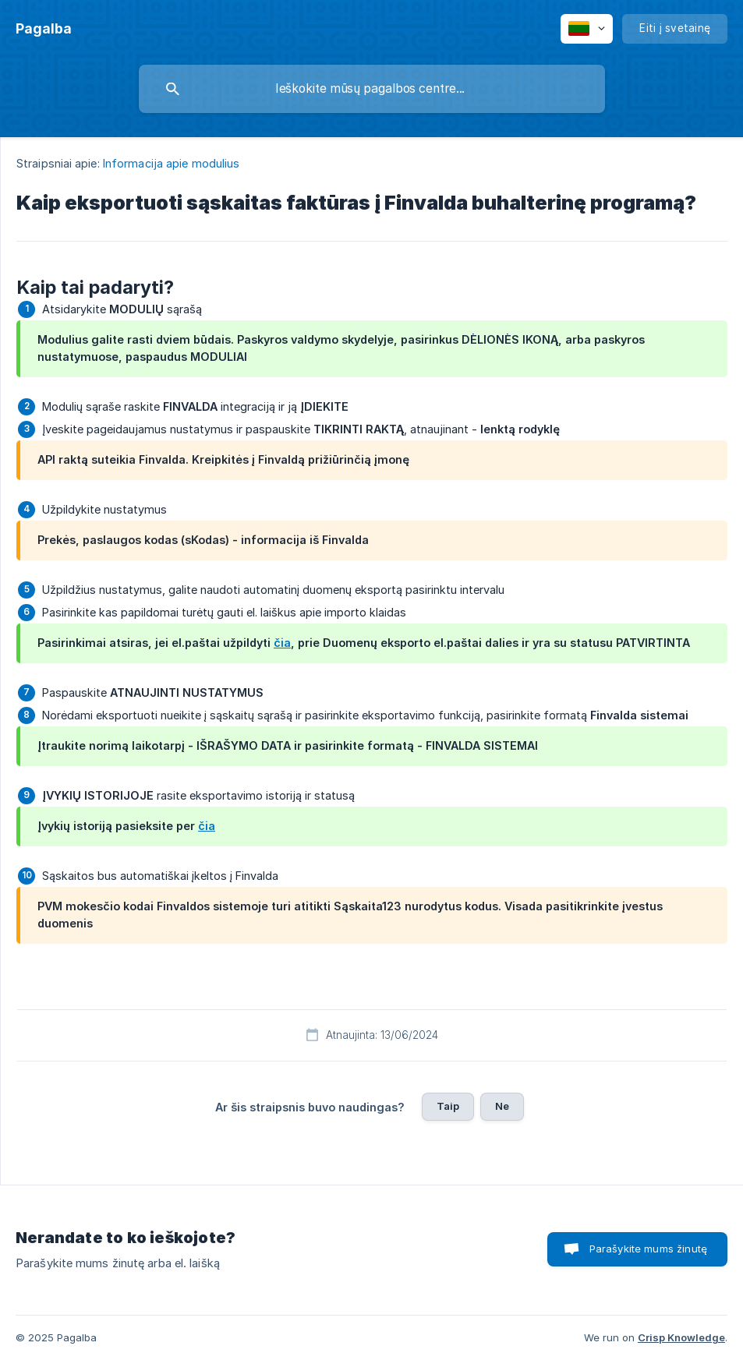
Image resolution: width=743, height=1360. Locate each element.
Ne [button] (502, 1106)
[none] (44, 29)
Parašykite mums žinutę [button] (648, 1248)
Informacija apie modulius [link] (171, 163)
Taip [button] (448, 1106)
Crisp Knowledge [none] (681, 1337)
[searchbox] (372, 89)
